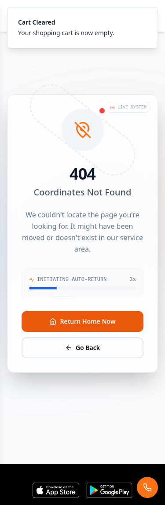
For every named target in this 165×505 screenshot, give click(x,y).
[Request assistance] (147, 487)
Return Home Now (82, 321)
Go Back (82, 347)
